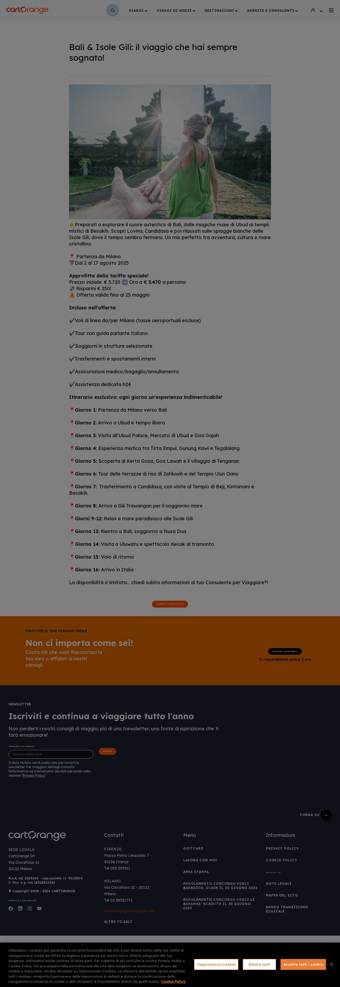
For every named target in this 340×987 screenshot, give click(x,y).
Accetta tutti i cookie (303, 964)
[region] (170, 965)
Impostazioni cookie (216, 964)
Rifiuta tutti (259, 964)
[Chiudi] (331, 964)
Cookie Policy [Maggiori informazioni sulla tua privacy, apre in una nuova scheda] (173, 981)
